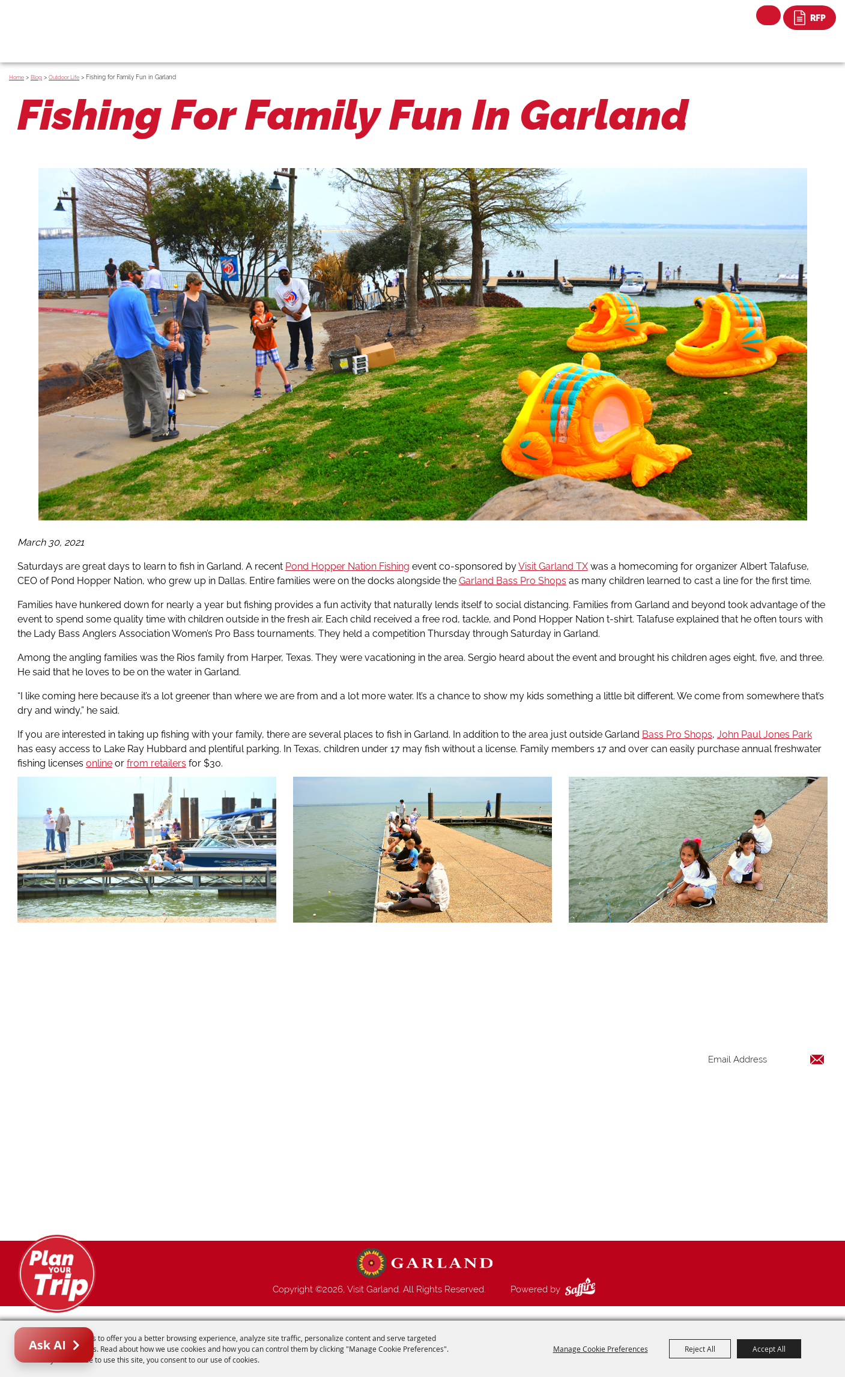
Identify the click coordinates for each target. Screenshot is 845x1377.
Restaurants (531, 1106)
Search (768, 15)
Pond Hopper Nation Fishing (347, 566)
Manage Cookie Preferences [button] (600, 1349)
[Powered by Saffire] (583, 1289)
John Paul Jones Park (764, 734)
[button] (422, 347)
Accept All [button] (769, 1349)
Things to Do (532, 1063)
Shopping (526, 1121)
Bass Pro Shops (677, 734)
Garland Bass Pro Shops (512, 580)
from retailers (156, 763)
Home (16, 77)
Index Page (529, 1164)
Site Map (525, 1193)
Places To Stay (536, 1078)
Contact (523, 1179)
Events (520, 1092)
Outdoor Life (64, 77)
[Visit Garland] (69, 22)
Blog (36, 77)
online (99, 763)
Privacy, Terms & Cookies (557, 1207)
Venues (521, 1135)
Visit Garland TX (553, 566)
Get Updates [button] (793, 1098)
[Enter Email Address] (766, 1059)
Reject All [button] (700, 1349)
